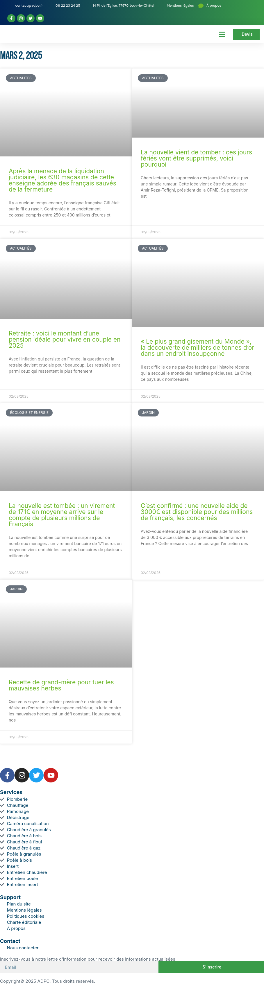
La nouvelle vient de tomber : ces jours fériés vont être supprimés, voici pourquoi (196, 158)
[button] (222, 34)
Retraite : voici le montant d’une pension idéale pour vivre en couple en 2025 (64, 339)
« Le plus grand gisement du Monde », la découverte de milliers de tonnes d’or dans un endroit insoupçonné (197, 347)
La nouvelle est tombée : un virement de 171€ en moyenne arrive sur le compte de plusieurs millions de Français (62, 515)
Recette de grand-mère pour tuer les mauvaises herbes (61, 685)
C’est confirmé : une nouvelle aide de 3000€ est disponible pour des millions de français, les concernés (197, 512)
